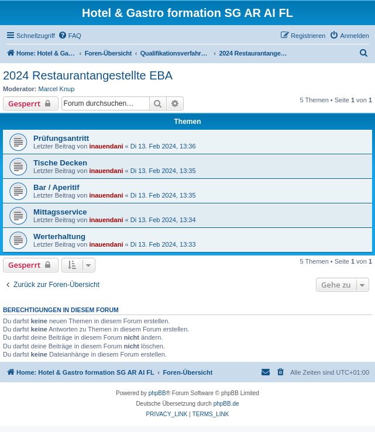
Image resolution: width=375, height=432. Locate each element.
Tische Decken (60, 162)
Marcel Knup (57, 88)
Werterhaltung (59, 236)
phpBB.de (226, 403)
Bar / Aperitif (56, 187)
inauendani (106, 146)
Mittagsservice (60, 212)
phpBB (157, 393)
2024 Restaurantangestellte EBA (88, 75)
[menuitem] (69, 36)
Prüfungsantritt (61, 138)
